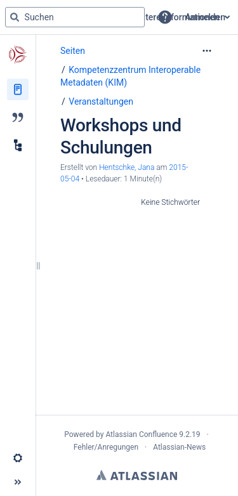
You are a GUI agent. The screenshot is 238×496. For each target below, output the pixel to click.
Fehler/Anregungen (106, 447)
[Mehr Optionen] (207, 50)
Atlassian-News (179, 447)
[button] (165, 17)
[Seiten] (18, 89)
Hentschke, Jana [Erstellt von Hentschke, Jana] (126, 167)
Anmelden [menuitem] (205, 17)
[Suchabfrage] (75, 17)
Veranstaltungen (101, 101)
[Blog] (18, 117)
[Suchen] (15, 17)
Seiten (72, 51)
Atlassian (136, 475)
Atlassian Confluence (141, 434)
